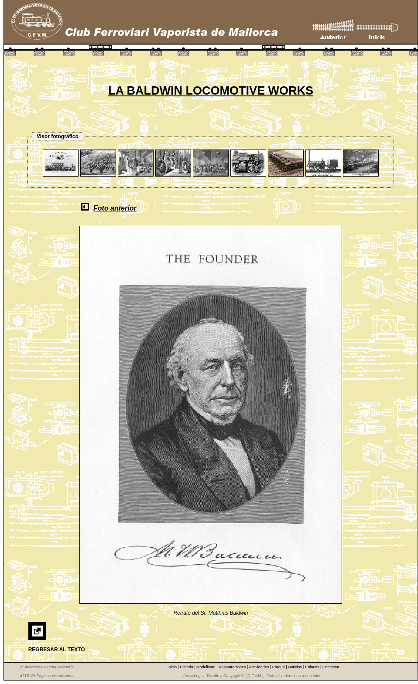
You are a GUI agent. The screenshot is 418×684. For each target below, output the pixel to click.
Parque (279, 667)
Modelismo (206, 667)
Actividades (259, 667)
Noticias (295, 667)
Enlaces (312, 667)
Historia (187, 667)
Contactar (330, 667)
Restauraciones (233, 667)
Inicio (173, 667)
